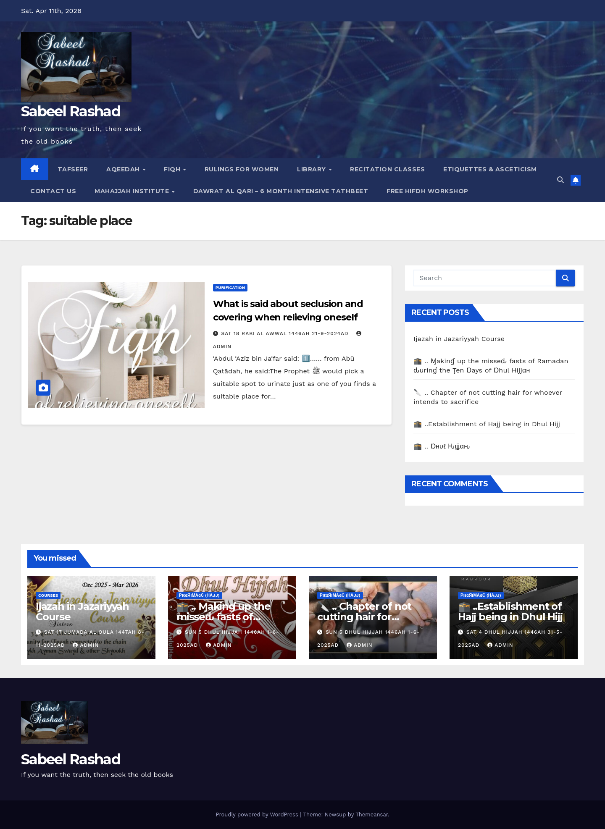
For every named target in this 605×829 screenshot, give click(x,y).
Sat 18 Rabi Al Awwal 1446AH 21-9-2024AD (286, 333)
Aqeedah (124, 169)
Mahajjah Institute (133, 191)
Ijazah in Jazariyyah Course (459, 339)
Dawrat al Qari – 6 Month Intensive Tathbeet (280, 191)
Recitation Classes (387, 169)
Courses (48, 595)
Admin (86, 645)
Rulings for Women (242, 169)
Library (312, 169)
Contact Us (53, 191)
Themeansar (371, 814)
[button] (560, 180)
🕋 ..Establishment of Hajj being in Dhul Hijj (486, 424)
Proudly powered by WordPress (258, 814)
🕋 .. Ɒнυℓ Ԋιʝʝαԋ (441, 446)
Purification (230, 287)
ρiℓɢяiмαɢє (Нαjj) (199, 595)
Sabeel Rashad (70, 111)
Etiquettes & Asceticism (490, 169)
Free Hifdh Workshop (427, 191)
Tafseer (73, 169)
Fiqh (173, 169)
